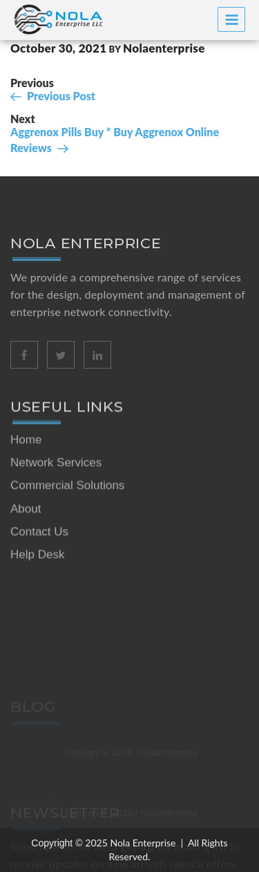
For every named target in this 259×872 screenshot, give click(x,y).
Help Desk (37, 572)
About (25, 526)
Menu (231, 19)
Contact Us (39, 549)
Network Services (56, 480)
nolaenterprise (164, 48)
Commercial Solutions (67, 503)
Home (25, 457)
